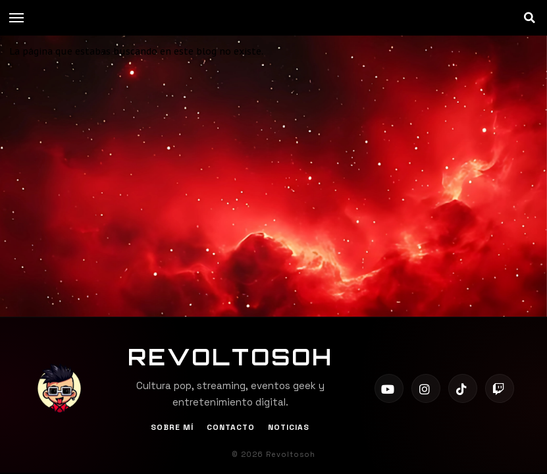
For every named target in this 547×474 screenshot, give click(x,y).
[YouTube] (389, 388)
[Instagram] (425, 388)
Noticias (288, 427)
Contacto (231, 427)
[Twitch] (499, 388)
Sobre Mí (172, 427)
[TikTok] (462, 388)
